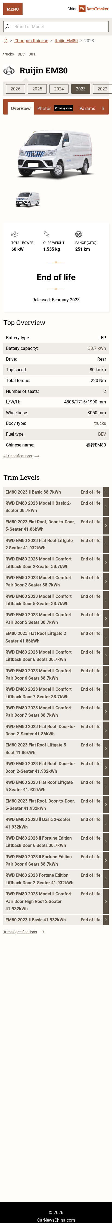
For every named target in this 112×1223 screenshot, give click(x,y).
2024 (59, 89)
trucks (8, 54)
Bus (32, 54)
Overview (21, 108)
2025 (37, 89)
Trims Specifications (23, 932)
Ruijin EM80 (66, 40)
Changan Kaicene (31, 40)
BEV (21, 54)
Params (87, 108)
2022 (102, 89)
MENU (13, 9)
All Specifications (21, 456)
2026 (15, 89)
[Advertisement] (51, 1151)
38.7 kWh (97, 348)
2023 (81, 89)
